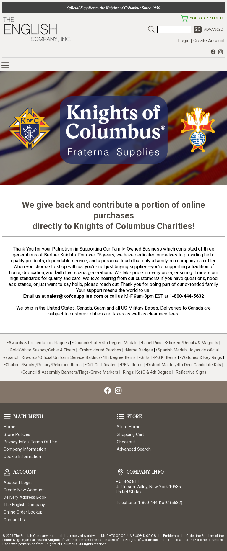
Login (183, 40)
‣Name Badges (138, 350)
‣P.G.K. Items (165, 357)
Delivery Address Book (25, 497)
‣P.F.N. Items (131, 364)
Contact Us (14, 519)
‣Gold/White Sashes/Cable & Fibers (41, 350)
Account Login (18, 482)
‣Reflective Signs (190, 372)
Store (120, 416)
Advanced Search (134, 449)
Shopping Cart (130, 434)
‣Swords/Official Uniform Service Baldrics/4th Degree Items (79, 357)
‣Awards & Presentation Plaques (38, 342)
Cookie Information (22, 456)
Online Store (5, 65)
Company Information (25, 449)
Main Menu (7, 416)
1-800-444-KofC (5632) (160, 502)
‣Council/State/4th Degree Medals (104, 342)
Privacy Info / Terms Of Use (30, 441)
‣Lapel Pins (152, 342)
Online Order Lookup (23, 512)
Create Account (209, 40)
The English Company (24, 504)
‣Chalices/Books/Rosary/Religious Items (43, 364)
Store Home (128, 426)
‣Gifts (145, 357)
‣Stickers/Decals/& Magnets (191, 342)
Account (7, 472)
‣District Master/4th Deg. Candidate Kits (183, 364)
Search (151, 29)
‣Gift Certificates (100, 364)
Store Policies (17, 434)
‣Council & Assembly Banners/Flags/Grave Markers (69, 372)
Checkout (126, 441)
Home (9, 426)
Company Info (120, 472)
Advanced (213, 29)
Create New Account (24, 490)
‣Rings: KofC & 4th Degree (146, 372)
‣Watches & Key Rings (201, 357)
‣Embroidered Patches (100, 350)
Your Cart (184, 18)
